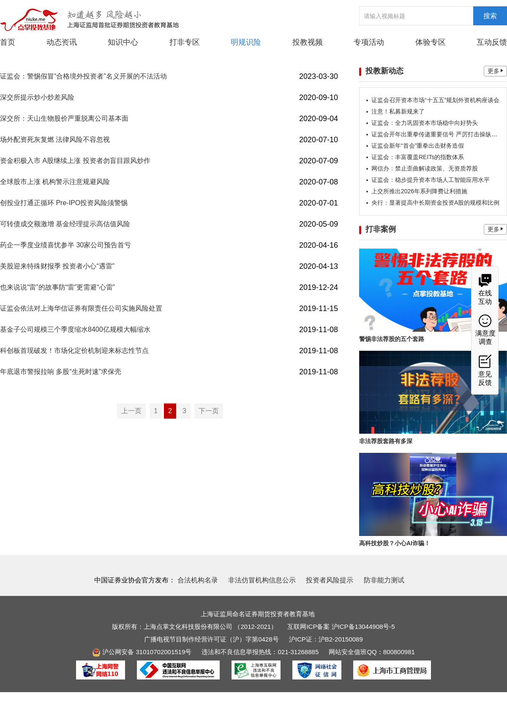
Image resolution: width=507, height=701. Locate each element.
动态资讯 (61, 41)
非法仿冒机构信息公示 (262, 580)
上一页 (131, 410)
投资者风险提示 (329, 580)
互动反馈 (492, 42)
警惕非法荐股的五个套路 (391, 339)
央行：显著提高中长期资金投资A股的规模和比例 (435, 202)
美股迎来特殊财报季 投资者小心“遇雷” (57, 266)
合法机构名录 (197, 580)
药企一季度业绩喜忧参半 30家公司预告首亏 (65, 245)
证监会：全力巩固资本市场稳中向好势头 (424, 122)
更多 (495, 71)
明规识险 (246, 42)
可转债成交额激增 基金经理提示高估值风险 (65, 223)
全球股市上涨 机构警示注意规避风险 (55, 181)
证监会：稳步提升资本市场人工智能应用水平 (430, 179)
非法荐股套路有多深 (385, 441)
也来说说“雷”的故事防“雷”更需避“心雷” (57, 287)
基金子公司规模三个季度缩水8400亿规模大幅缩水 (75, 329)
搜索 (490, 15)
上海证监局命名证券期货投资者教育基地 (258, 613)
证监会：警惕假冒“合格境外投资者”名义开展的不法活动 (83, 76)
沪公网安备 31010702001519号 (141, 651)
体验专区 (430, 42)
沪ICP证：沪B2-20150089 (326, 639)
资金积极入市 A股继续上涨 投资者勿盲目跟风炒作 (75, 160)
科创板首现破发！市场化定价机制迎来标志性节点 (74, 350)
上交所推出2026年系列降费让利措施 (419, 191)
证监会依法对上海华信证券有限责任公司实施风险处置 (81, 308)
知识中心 (123, 42)
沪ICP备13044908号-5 (363, 626)
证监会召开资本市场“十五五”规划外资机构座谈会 (435, 100)
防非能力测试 (384, 580)
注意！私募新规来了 (398, 111)
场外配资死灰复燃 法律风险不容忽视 (55, 139)
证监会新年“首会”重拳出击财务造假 (417, 145)
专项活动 (369, 42)
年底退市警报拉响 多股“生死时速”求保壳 (60, 371)
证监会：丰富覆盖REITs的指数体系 (417, 157)
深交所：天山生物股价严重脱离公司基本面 (64, 118)
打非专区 (184, 42)
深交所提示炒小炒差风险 (37, 97)
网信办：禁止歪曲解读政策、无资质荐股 (424, 168)
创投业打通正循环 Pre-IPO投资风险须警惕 (64, 202)
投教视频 (307, 42)
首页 (7, 42)
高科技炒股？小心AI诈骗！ (394, 543)
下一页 (209, 410)
